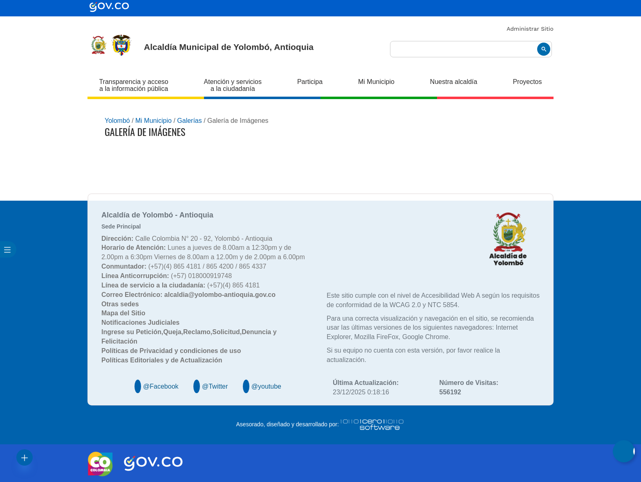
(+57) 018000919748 (166, 275)
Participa (310, 81)
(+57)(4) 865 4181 (180, 285)
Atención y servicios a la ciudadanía (233, 85)
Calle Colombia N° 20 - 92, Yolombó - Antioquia (186, 238)
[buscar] (471, 49)
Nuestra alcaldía (453, 81)
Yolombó (117, 120)
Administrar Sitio (530, 28)
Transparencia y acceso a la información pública (133, 85)
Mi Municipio (376, 81)
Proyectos (527, 81)
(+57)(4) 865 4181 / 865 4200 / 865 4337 (183, 266)
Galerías (189, 120)
